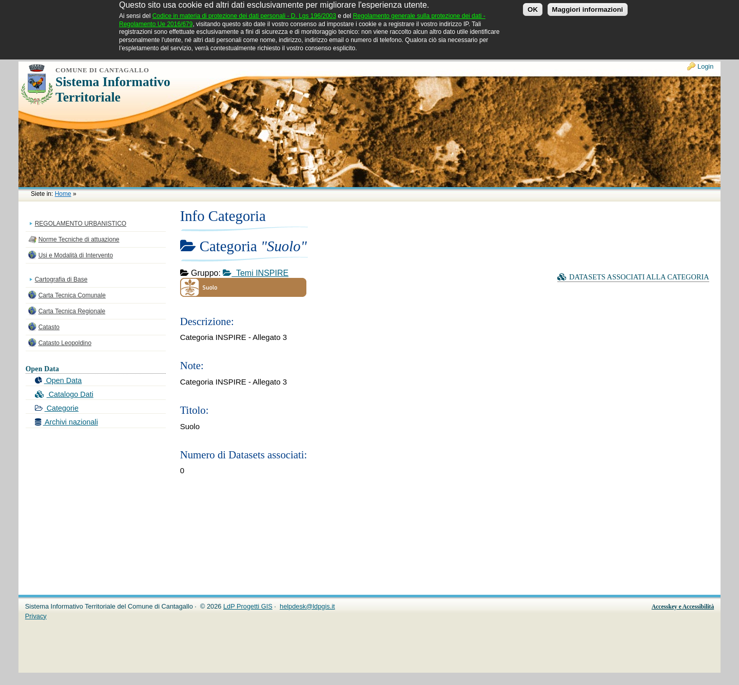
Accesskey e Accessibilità (683, 606)
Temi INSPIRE (255, 273)
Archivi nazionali (66, 422)
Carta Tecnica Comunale (72, 295)
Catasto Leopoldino (64, 343)
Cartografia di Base (61, 279)
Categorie (57, 408)
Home (63, 193)
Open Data (58, 380)
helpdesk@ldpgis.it (307, 606)
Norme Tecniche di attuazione (79, 239)
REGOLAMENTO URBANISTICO (80, 223)
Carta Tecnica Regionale (72, 311)
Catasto (49, 327)
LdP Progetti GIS (248, 606)
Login (705, 66)
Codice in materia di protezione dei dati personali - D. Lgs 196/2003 (244, 12)
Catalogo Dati (64, 394)
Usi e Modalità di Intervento (75, 255)
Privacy (36, 616)
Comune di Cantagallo (102, 70)
